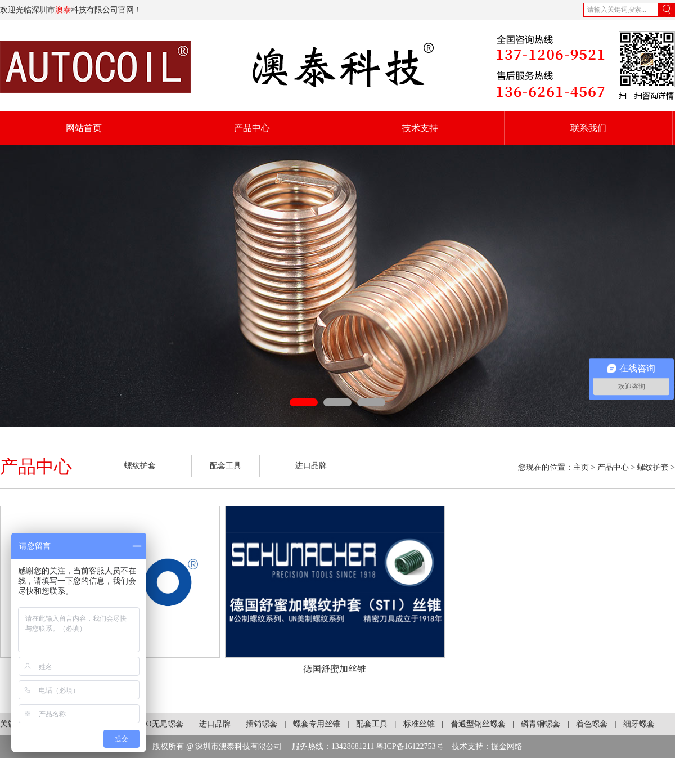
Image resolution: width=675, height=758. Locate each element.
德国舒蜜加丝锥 (334, 669)
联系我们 (588, 128)
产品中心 (252, 128)
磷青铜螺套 (540, 724)
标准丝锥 (419, 724)
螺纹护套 (140, 465)
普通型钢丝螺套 (478, 724)
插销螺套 (261, 724)
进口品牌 (311, 465)
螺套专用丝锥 (316, 724)
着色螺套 (592, 724)
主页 (581, 467)
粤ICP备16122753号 (410, 746)
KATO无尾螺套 (157, 724)
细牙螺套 (639, 724)
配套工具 (225, 465)
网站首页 (84, 128)
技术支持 (420, 128)
